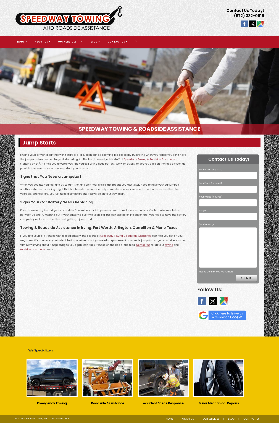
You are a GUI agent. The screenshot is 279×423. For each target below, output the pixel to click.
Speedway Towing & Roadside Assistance (149, 159)
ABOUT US (188, 419)
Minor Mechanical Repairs (219, 403)
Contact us (143, 245)
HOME (169, 419)
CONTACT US (251, 419)
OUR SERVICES (211, 419)
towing (169, 245)
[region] (139, 91)
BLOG (231, 419)
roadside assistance (32, 249)
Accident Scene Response (163, 403)
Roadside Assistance (107, 403)
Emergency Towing (52, 403)
